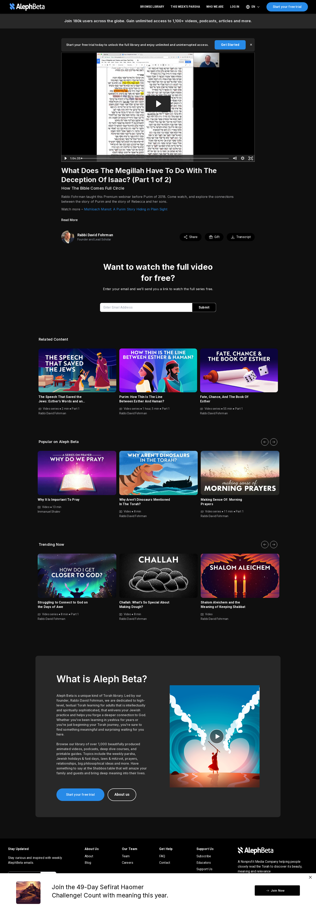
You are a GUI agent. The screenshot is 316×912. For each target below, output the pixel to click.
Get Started (230, 45)
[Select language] (253, 6)
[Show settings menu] (243, 158)
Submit (204, 307)
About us (121, 794)
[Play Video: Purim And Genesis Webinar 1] (158, 104)
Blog (88, 863)
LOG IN (234, 6)
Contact (164, 863)
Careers (127, 863)
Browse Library (152, 6)
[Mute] (235, 158)
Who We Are (215, 6)
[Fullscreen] (251, 158)
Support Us (204, 869)
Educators (203, 863)
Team (126, 856)
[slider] (155, 158)
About (89, 856)
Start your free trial (287, 7)
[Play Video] (65, 158)
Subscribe (203, 856)
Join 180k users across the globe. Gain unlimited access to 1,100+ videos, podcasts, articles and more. (158, 21)
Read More (69, 220)
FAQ (162, 856)
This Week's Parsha (185, 6)
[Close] (310, 877)
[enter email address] (147, 307)
